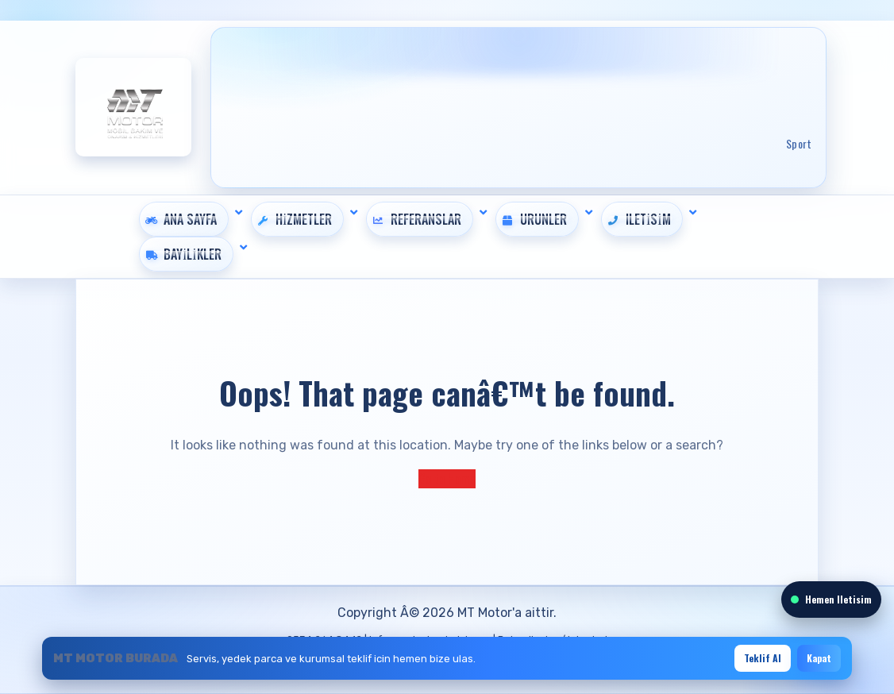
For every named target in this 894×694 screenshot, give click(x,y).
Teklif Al (762, 658)
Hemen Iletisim (831, 599)
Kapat (819, 658)
